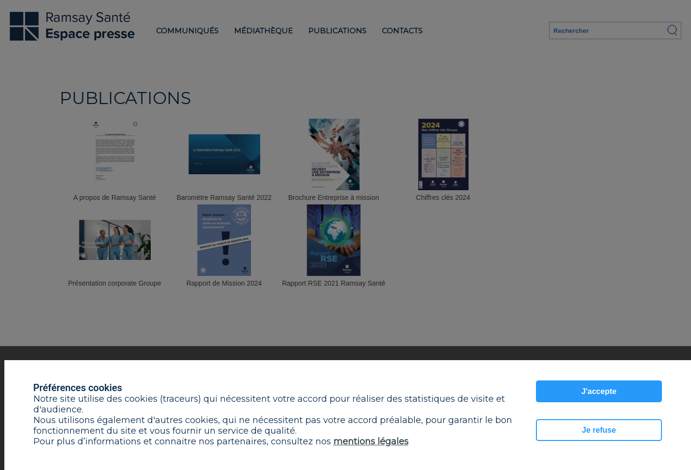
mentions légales (370, 441)
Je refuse (599, 430)
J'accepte (598, 391)
